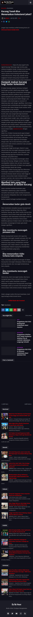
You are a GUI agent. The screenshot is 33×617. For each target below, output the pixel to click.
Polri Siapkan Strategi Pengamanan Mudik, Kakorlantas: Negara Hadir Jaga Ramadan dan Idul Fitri (20, 424)
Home (5, 612)
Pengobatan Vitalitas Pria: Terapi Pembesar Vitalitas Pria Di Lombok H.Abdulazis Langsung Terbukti (24, 327)
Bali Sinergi (16, 614)
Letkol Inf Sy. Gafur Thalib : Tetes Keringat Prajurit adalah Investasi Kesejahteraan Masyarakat (19, 454)
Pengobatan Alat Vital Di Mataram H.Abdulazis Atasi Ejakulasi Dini (24, 341)
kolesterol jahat (18, 118)
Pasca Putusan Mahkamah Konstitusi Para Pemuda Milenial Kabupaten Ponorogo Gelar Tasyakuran (20, 542)
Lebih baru (5, 393)
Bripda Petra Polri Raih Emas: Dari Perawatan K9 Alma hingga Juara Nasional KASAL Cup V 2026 (20, 404)
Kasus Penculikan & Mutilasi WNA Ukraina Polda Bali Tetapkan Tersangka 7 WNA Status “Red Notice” (20, 561)
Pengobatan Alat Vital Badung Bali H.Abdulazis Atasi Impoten (24, 313)
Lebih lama (28, 393)
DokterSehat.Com (6, 54)
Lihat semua (28, 304)
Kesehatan (10, 8)
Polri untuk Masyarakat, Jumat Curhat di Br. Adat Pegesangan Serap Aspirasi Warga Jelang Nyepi (20, 443)
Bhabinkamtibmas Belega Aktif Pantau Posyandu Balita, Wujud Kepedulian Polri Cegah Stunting (19, 465)
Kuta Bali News (13, 612)
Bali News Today (24, 612)
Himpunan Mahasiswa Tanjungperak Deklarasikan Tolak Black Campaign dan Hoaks (19, 530)
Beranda (3, 8)
